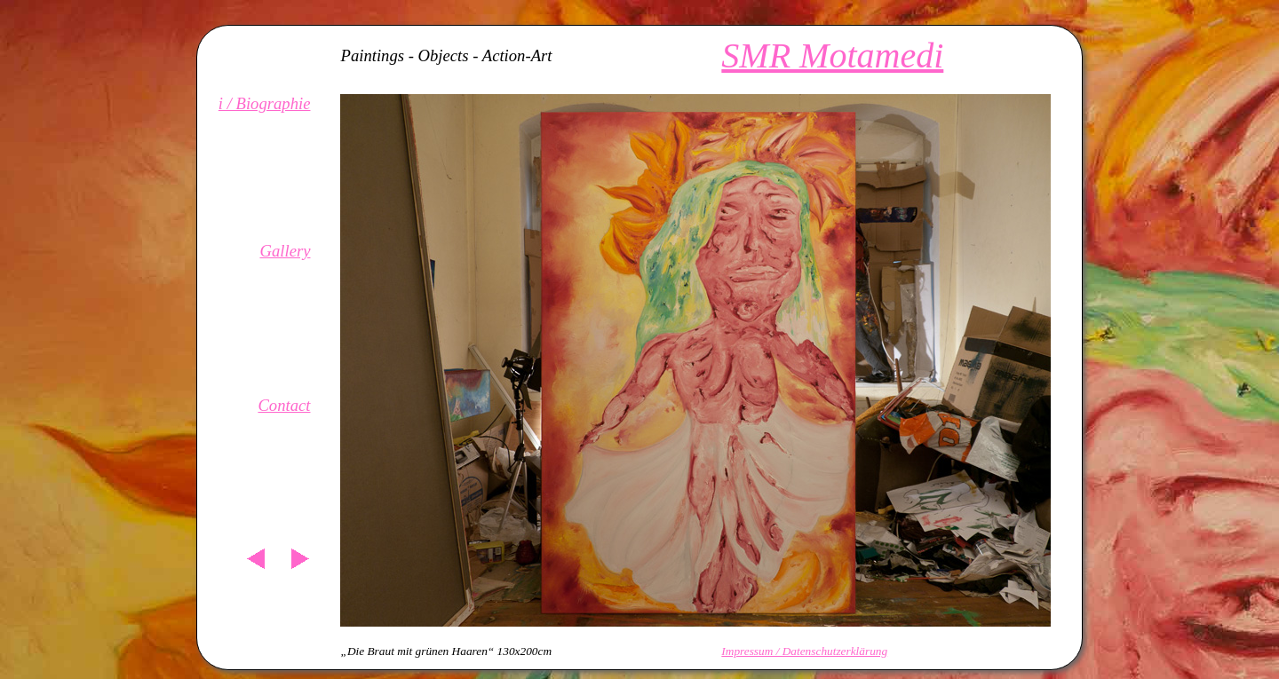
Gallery (284, 250)
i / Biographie (264, 103)
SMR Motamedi (832, 55)
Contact (284, 405)
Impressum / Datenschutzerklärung (804, 651)
